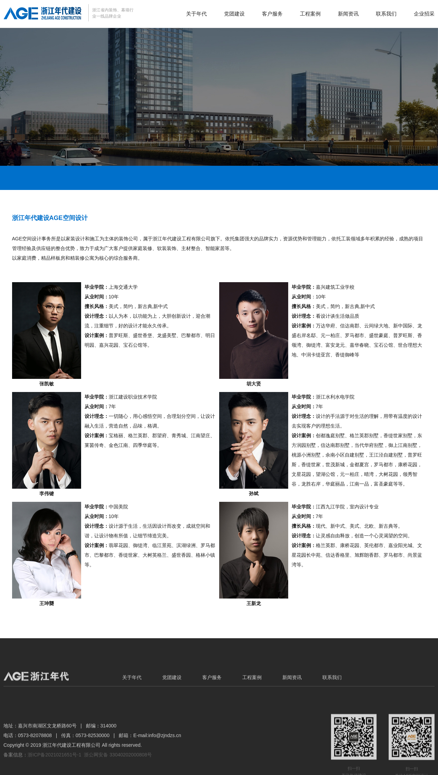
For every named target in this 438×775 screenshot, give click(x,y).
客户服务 (272, 14)
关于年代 (196, 14)
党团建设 (234, 14)
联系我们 (386, 14)
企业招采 (424, 14)
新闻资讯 (348, 14)
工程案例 (310, 14)
